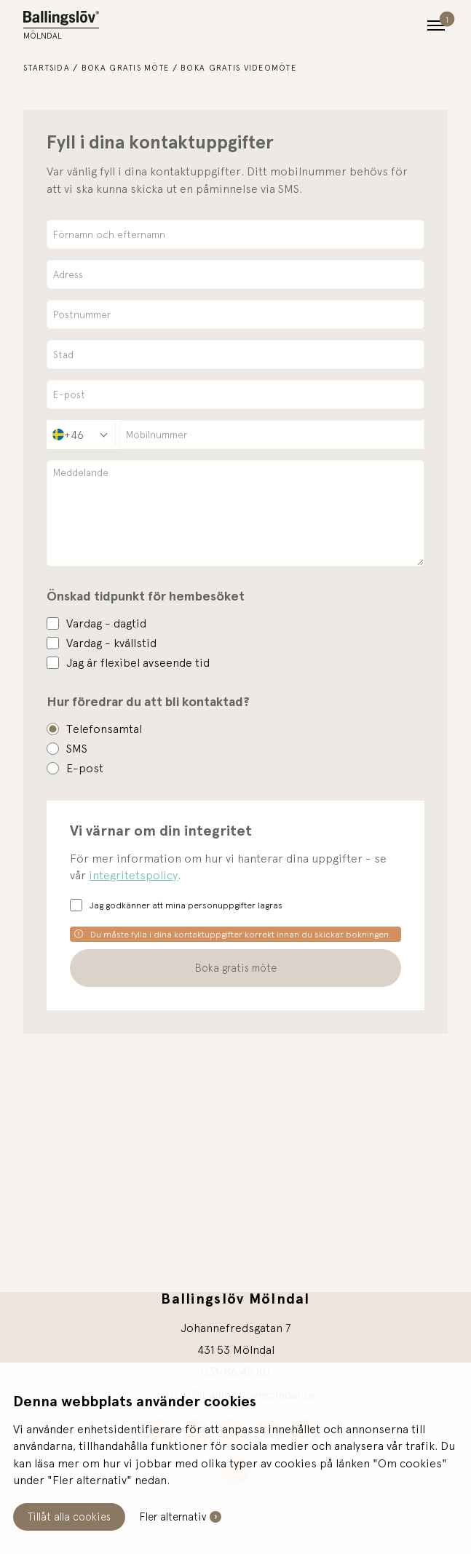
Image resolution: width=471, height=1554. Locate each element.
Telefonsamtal (104, 728)
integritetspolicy (133, 874)
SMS (76, 748)
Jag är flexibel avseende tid (138, 662)
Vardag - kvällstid (111, 642)
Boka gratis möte (125, 67)
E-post (84, 767)
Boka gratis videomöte (238, 67)
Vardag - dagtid (106, 623)
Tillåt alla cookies (69, 1516)
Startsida (46, 67)
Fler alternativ (173, 1516)
